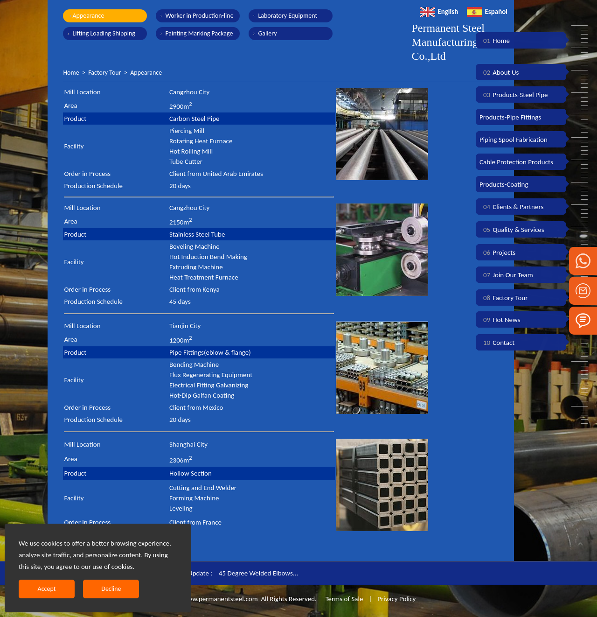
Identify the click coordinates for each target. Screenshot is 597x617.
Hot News (499, 320)
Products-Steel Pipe (513, 95)
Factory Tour (104, 73)
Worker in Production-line (199, 16)
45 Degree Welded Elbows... (258, 573)
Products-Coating (503, 184)
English (439, 11)
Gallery (267, 33)
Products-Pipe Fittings (510, 117)
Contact (496, 342)
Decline (111, 589)
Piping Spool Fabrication (513, 139)
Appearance (88, 16)
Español (487, 11)
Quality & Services (511, 229)
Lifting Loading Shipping (103, 33)
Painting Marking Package (199, 33)
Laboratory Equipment (287, 16)
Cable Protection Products (516, 162)
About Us (499, 72)
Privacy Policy (396, 599)
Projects (497, 252)
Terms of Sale (343, 599)
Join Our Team (506, 275)
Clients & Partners (511, 207)
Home (71, 73)
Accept (47, 589)
